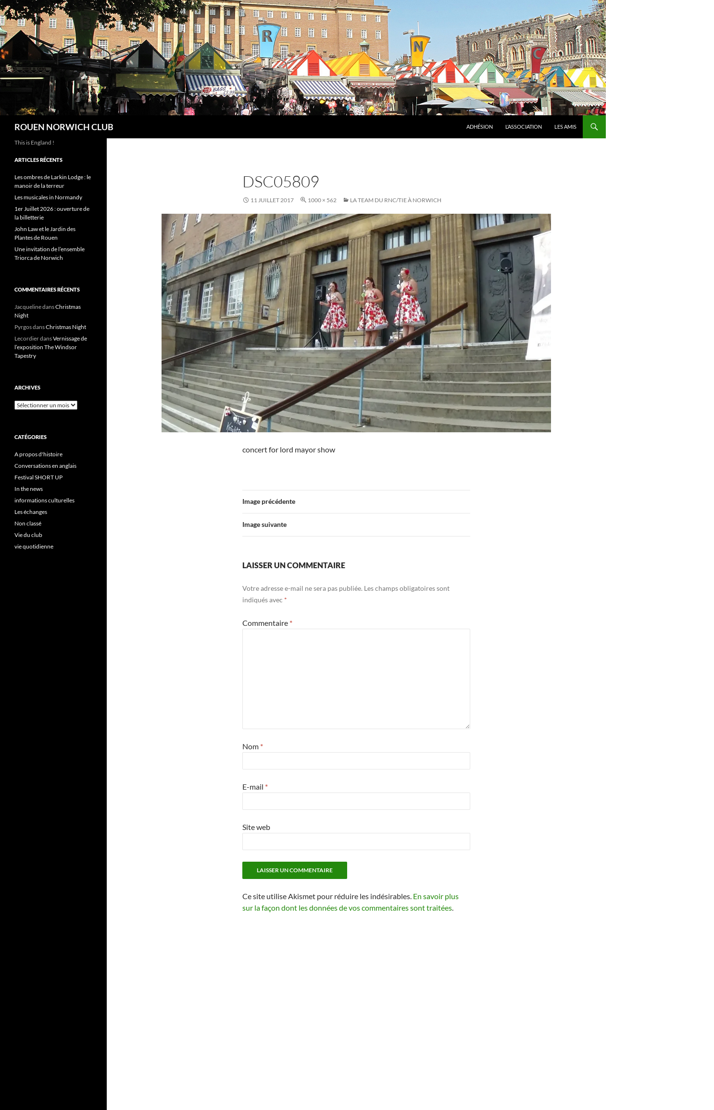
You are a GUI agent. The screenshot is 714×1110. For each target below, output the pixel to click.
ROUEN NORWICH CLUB (63, 127)
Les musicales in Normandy (48, 197)
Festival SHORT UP (38, 477)
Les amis (565, 126)
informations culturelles (44, 500)
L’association (523, 126)
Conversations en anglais (45, 465)
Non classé (27, 523)
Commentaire (267, 622)
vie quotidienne (33, 546)
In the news (28, 488)
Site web (256, 826)
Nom (252, 746)
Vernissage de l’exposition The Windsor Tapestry (50, 347)
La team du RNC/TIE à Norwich (395, 200)
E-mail (255, 786)
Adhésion (479, 126)
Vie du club (28, 534)
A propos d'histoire (38, 454)
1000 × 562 (322, 200)
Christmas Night (66, 326)
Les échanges (30, 511)
